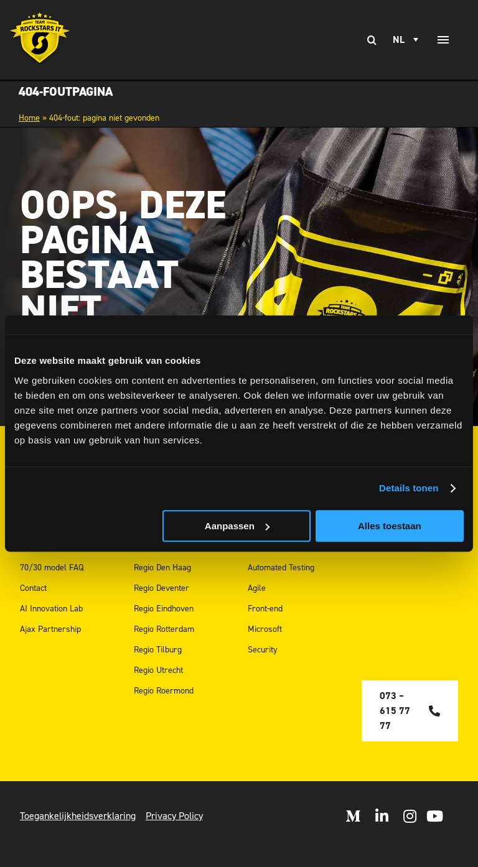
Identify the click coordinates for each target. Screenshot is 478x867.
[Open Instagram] (409, 816)
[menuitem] (407, 40)
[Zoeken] (372, 40)
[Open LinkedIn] (381, 816)
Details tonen (408, 488)
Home (29, 118)
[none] (407, 40)
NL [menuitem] (399, 40)
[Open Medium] (352, 816)
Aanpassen (237, 526)
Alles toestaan (389, 526)
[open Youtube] (434, 816)
